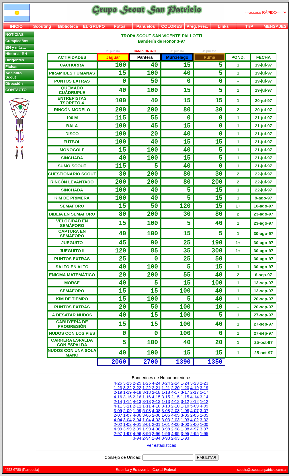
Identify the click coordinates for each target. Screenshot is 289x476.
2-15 (175, 397)
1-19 (127, 392)
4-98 (156, 429)
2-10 (175, 406)
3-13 (146, 401)
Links (223, 26)
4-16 (118, 397)
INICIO (16, 26)
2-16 (137, 397)
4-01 (137, 424)
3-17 (185, 392)
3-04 (127, 420)
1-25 (146, 383)
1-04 (146, 420)
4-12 (175, 401)
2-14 (118, 401)
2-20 (175, 387)
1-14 (127, 401)
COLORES (171, 26)
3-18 (146, 392)
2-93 (175, 438)
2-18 (156, 392)
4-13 (137, 401)
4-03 (156, 420)
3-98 (166, 429)
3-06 (146, 415)
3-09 (118, 410)
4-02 (194, 420)
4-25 (118, 383)
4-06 (137, 415)
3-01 (146, 424)
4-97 (194, 429)
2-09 (127, 410)
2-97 (118, 433)
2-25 (137, 383)
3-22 (127, 387)
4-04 (118, 420)
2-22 (137, 387)
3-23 (194, 383)
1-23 (118, 387)
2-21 (156, 387)
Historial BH (16, 54)
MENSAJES (275, 26)
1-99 (146, 429)
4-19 (194, 387)
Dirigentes (14, 60)
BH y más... (15, 47)
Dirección (14, 83)
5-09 (194, 406)
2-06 (156, 415)
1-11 (146, 406)
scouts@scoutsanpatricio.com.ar (262, 470)
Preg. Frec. (197, 26)
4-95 (175, 433)
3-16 (127, 397)
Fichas (11, 66)
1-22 (146, 387)
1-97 (127, 433)
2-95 (194, 433)
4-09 (204, 406)
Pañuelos (145, 26)
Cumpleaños (16, 41)
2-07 (118, 415)
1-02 (127, 424)
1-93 (185, 438)
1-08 (185, 410)
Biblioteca (68, 26)
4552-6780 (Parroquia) (22, 470)
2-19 (118, 392)
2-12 (194, 401)
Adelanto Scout (13, 75)
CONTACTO (16, 90)
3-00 (185, 424)
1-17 (204, 392)
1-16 (146, 397)
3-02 (204, 420)
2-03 (175, 420)
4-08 (156, 410)
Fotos (120, 26)
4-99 (118, 429)
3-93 (166, 438)
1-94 (156, 438)
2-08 (175, 410)
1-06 (166, 415)
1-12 (204, 401)
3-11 (127, 406)
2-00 (194, 424)
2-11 (137, 406)
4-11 (118, 406)
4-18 (137, 392)
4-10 (156, 406)
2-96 (156, 433)
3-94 (137, 438)
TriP (249, 26)
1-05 (204, 415)
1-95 (204, 433)
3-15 (166, 397)
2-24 (175, 383)
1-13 (166, 401)
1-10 (185, 406)
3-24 (166, 383)
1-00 (204, 424)
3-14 (204, 397)
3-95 (185, 433)
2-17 (194, 392)
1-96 (166, 433)
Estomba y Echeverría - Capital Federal (146, 470)
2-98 (175, 429)
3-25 (127, 383)
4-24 (156, 383)
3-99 (127, 429)
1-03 (185, 420)
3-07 (204, 410)
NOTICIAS (14, 34)
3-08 (166, 410)
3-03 (166, 420)
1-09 (137, 410)
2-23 (204, 383)
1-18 (166, 392)
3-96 (146, 433)
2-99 (137, 429)
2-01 (156, 424)
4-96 (137, 433)
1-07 (127, 415)
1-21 (166, 387)
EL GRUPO (94, 26)
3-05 (185, 415)
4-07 (194, 410)
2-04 (137, 420)
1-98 (185, 429)
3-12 (185, 401)
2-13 (156, 401)
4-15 (156, 397)
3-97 (204, 429)
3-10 (166, 406)
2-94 (146, 438)
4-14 (194, 397)
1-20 (185, 387)
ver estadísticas (161, 445)
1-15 (185, 397)
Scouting (42, 26)
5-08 (146, 410)
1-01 (166, 424)
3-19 (204, 387)
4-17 (175, 392)
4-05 (175, 415)
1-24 (185, 383)
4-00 (175, 424)
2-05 (194, 415)
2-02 (118, 424)
